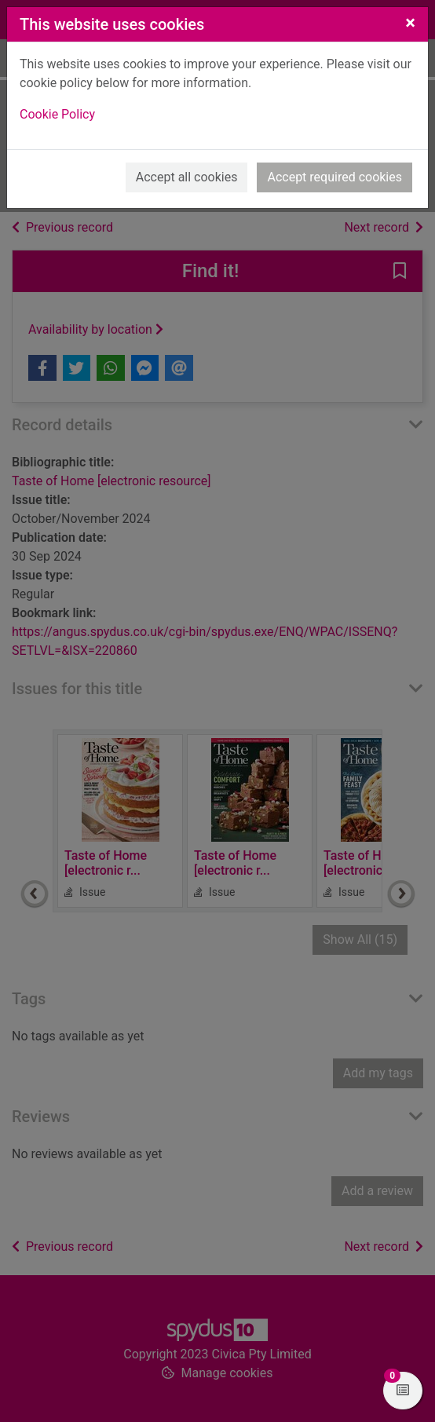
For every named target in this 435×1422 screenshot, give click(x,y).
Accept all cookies (187, 177)
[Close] (410, 23)
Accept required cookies (334, 177)
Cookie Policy (57, 114)
